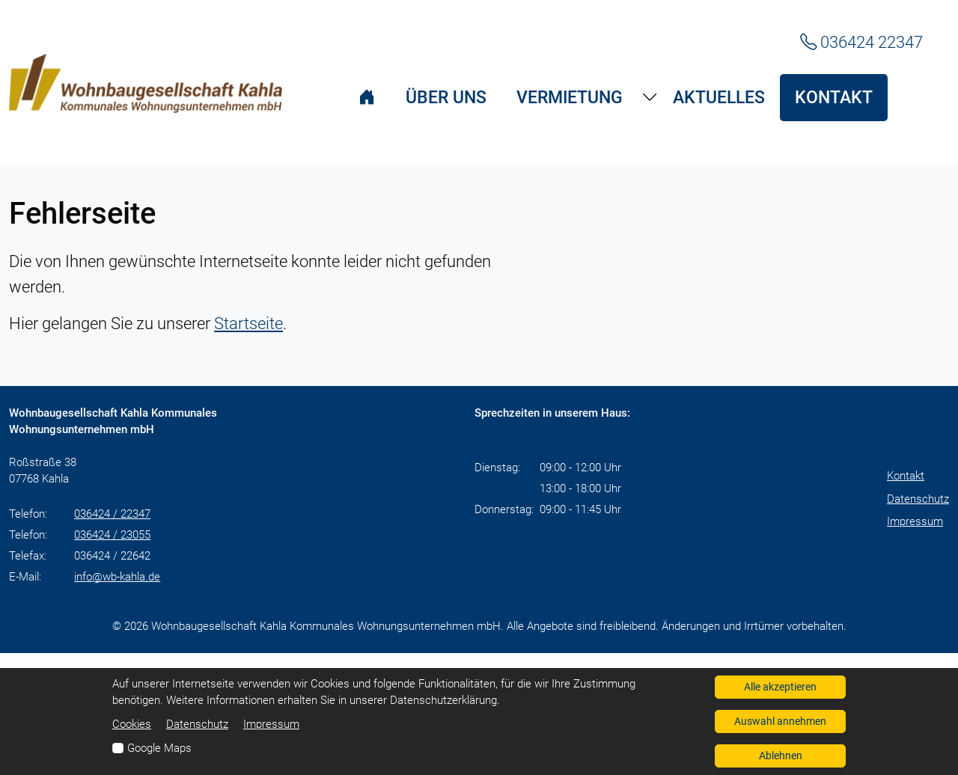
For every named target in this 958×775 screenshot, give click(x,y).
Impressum (915, 521)
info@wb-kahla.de (117, 576)
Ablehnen (780, 756)
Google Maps (159, 748)
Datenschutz (918, 499)
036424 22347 (861, 42)
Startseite (248, 323)
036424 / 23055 (112, 535)
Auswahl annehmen (780, 721)
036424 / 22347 (112, 514)
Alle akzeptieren (780, 687)
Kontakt (905, 476)
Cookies (131, 724)
